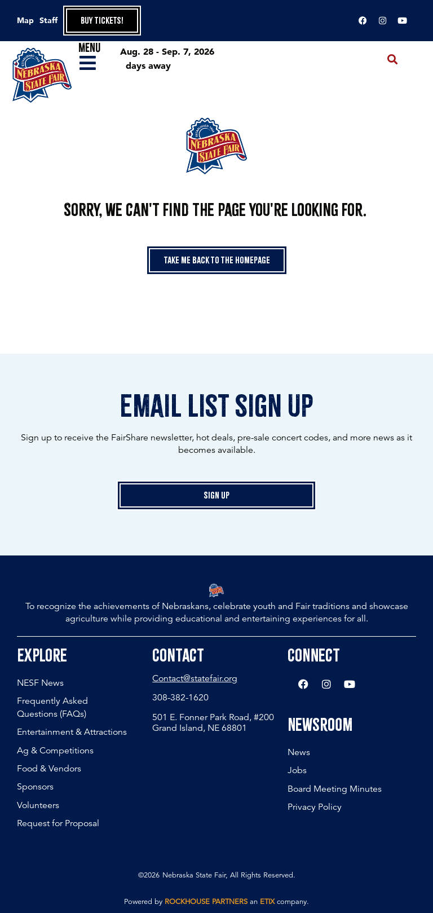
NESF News (40, 683)
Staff (48, 20)
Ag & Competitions (55, 750)
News (299, 752)
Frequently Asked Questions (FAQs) (52, 707)
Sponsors (35, 786)
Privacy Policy (315, 807)
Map (25, 20)
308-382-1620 (180, 697)
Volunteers (38, 805)
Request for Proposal (58, 823)
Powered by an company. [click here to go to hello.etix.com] (216, 901)
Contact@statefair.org (194, 678)
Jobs (297, 770)
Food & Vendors (49, 768)
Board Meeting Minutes (335, 789)
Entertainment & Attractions (72, 732)
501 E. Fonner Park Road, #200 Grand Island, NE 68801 (213, 723)
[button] (392, 59)
